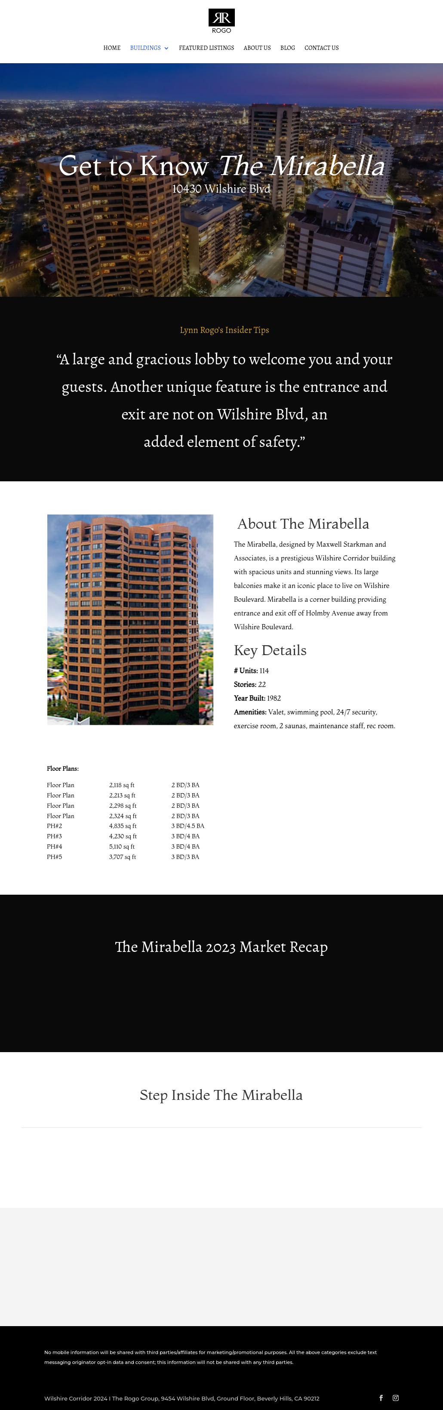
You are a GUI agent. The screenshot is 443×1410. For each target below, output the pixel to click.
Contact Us (322, 48)
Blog (287, 48)
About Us (257, 48)
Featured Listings (206, 48)
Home (111, 48)
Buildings (145, 48)
